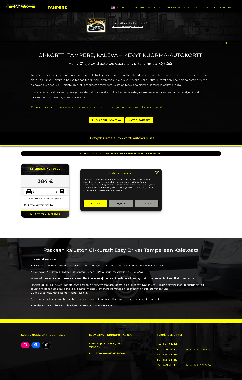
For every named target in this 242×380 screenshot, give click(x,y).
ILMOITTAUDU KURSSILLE (45, 213)
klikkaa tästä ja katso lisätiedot (121, 153)
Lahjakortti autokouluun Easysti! (129, 23)
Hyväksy (95, 203)
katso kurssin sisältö (40, 204)
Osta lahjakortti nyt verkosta (127, 26)
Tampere (57, 7)
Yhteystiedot (209, 7)
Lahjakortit (136, 7)
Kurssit (122, 7)
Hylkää (121, 203)
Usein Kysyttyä (173, 7)
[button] (157, 173)
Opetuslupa (154, 7)
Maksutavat (191, 7)
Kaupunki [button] (226, 7)
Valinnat (146, 203)
